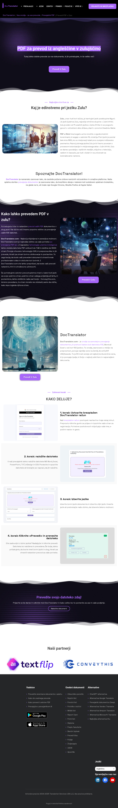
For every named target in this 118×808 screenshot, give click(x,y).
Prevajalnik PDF (49, 15)
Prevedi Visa (73, 735)
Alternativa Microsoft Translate (103, 714)
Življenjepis (72, 743)
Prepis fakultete (74, 727)
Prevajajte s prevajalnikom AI (40, 706)
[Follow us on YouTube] (112, 780)
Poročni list (72, 702)
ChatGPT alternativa (98, 694)
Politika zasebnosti (65, 803)
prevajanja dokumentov (28, 182)
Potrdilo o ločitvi (74, 706)
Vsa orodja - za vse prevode (29, 15)
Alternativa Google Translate (102, 698)
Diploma (71, 723)
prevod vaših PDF (35, 226)
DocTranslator (9, 15)
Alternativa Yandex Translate (102, 706)
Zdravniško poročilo (76, 694)
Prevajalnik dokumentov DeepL (102, 702)
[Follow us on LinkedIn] (98, 780)
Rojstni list (72, 698)
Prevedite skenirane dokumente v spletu (45, 694)
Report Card (72, 714)
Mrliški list (72, 710)
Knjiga (70, 739)
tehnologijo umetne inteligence (43, 244)
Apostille (71, 752)
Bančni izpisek (74, 731)
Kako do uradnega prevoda (39, 698)
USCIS (70, 748)
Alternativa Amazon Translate (102, 710)
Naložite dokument (59, 608)
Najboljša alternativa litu (100, 719)
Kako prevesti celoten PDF (39, 702)
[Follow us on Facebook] (105, 780)
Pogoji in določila (52, 803)
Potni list (71, 719)
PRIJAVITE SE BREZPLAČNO (102, 6)
